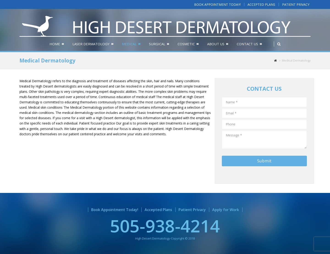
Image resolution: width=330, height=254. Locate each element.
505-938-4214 (165, 225)
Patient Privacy (192, 210)
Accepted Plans (158, 210)
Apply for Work (225, 210)
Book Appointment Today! (114, 210)
